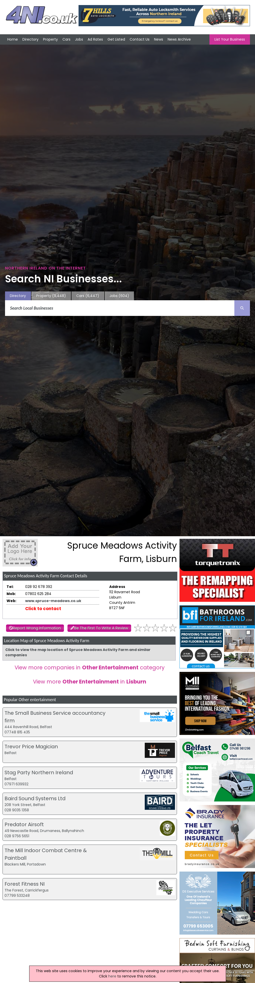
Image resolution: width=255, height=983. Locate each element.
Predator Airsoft (24, 824)
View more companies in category (90, 667)
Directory (30, 39)
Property (50, 39)
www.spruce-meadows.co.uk (53, 600)
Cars (66, 39)
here (112, 976)
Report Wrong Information (37, 628)
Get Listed (116, 39)
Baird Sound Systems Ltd (35, 798)
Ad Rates (95, 39)
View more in (89, 681)
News (158, 39)
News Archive (179, 39)
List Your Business (229, 39)
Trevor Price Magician (31, 746)
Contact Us (140, 39)
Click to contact (43, 609)
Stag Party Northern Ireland (39, 772)
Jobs (79, 39)
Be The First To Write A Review (101, 628)
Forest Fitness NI (25, 883)
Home (12, 39)
